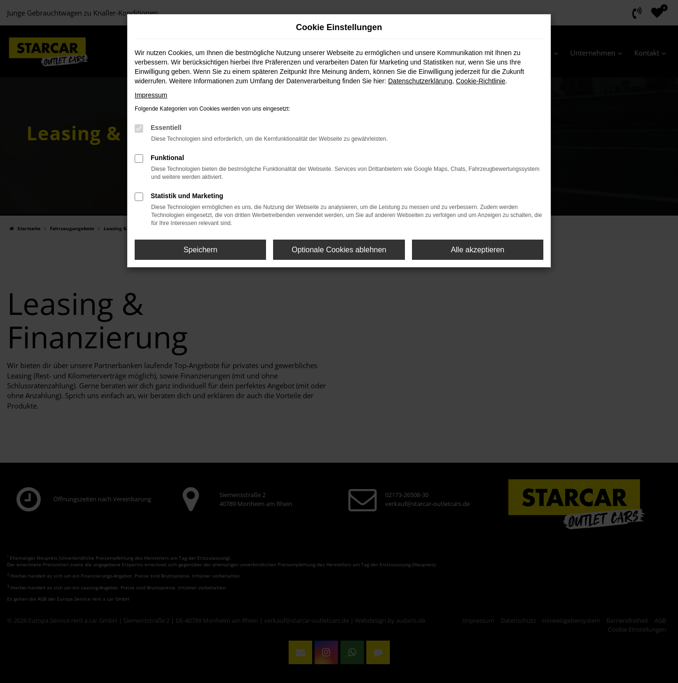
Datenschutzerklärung (420, 81)
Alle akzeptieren (477, 250)
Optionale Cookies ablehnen (338, 250)
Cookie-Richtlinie (480, 81)
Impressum (151, 95)
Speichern (201, 250)
